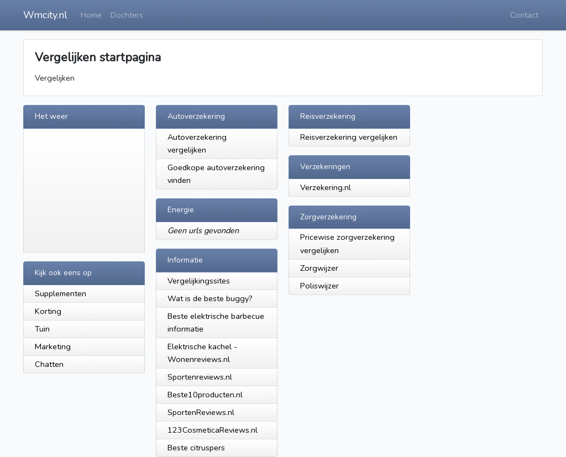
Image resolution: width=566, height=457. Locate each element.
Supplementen (60, 293)
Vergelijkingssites (198, 280)
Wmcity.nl (45, 15)
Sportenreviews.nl (199, 376)
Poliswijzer (319, 285)
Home (91, 14)
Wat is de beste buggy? (210, 298)
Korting (48, 311)
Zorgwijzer (319, 268)
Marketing (53, 346)
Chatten (49, 364)
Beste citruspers (196, 447)
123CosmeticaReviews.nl (212, 429)
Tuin (42, 328)
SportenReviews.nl (200, 412)
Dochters (127, 14)
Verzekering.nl (325, 187)
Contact (524, 14)
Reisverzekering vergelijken (348, 137)
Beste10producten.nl (205, 394)
